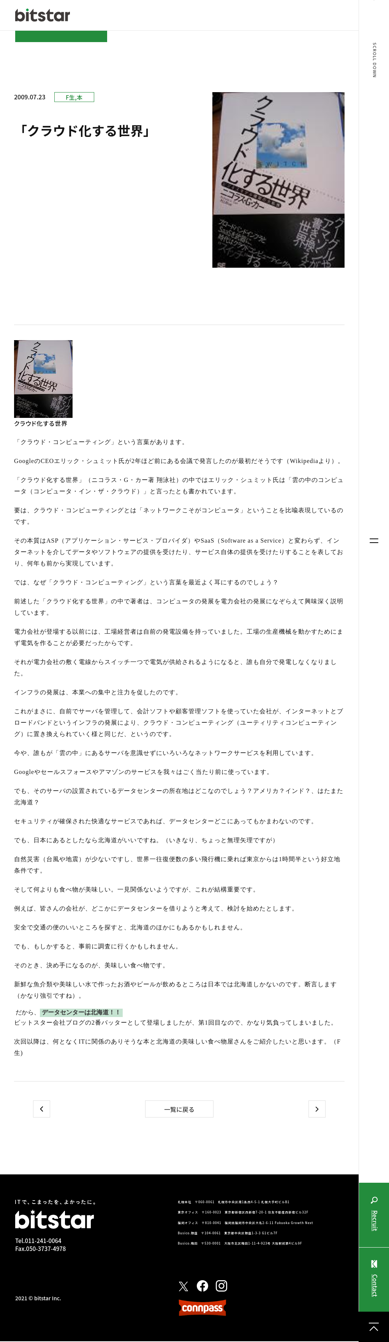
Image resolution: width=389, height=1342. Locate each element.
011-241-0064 (43, 1241)
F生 (70, 97)
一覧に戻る (179, 1109)
